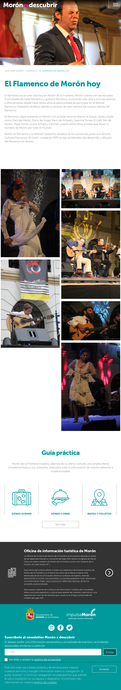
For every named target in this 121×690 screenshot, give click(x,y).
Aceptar (104, 669)
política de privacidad (47, 659)
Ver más (61, 524)
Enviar (110, 652)
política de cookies (45, 682)
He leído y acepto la (35, 659)
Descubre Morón (14, 71)
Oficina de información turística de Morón (60, 551)
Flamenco (31, 71)
